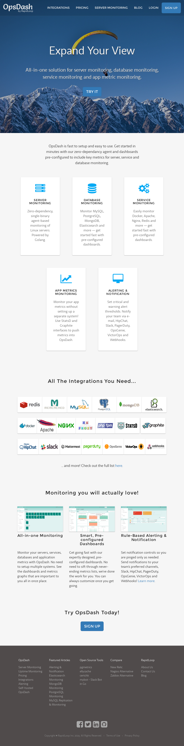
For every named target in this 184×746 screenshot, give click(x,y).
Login (154, 8)
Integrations (58, 8)
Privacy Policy (132, 735)
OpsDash (18, 7)
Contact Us (148, 671)
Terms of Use (113, 735)
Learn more (146, 581)
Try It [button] (92, 91)
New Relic (116, 667)
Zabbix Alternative (121, 675)
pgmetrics (86, 667)
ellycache (85, 671)
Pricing (82, 8)
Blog (138, 8)
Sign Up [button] (171, 8)
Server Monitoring (111, 8)
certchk (84, 675)
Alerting (23, 684)
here (118, 465)
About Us (147, 667)
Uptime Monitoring (30, 671)
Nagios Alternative (121, 671)
